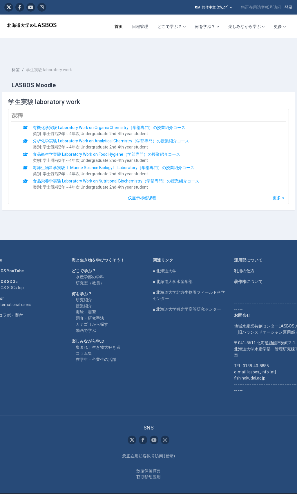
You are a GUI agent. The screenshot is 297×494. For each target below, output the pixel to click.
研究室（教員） (97, 265)
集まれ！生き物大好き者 (105, 329)
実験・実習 (93, 294)
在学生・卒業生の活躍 (103, 342)
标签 (30, 52)
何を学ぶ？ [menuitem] (205, 26)
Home (10, 242)
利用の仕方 (237, 253)
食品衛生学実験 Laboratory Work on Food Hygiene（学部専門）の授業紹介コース (120, 137)
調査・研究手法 (97, 300)
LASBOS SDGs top (21, 270)
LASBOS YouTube (21, 253)
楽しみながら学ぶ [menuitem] (244, 26)
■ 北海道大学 (164, 253)
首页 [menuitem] (119, 26)
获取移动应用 (148, 465)
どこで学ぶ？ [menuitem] (169, 26)
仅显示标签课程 (142, 180)
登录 (289, 7)
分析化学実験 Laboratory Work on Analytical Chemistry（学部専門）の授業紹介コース (125, 123)
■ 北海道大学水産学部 (173, 264)
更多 (263, 180)
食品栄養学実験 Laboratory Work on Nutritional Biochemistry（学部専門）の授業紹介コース (130, 163)
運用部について (241, 242)
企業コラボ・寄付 (20, 298)
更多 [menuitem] (278, 26)
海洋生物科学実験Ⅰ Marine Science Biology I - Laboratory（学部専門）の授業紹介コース (127, 150)
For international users (24, 287)
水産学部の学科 (97, 259)
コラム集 (91, 336)
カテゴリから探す (99, 307)
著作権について (241, 264)
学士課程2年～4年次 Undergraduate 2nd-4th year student (109, 116)
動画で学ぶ (93, 313)
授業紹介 (91, 288)
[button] (213, 7)
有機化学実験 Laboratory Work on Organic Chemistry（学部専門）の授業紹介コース (123, 110)
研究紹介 (91, 282)
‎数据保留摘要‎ (148, 459)
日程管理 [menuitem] (140, 26)
